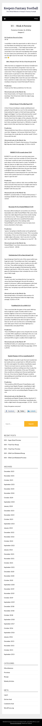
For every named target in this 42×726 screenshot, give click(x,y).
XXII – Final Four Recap (11, 444)
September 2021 (9, 567)
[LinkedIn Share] (32, 411)
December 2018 (9, 606)
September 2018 (9, 619)
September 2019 (9, 602)
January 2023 (8, 528)
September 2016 (9, 632)
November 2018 (9, 611)
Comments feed (9, 704)
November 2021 (9, 558)
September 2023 (9, 524)
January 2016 (8, 637)
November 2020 (9, 576)
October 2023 (8, 519)
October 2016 (8, 628)
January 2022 (8, 550)
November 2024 (9, 493)
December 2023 (9, 510)
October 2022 (8, 541)
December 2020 (9, 571)
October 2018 (8, 615)
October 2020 (8, 580)
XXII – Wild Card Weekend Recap (14, 453)
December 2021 (9, 554)
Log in (6, 695)
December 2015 (9, 641)
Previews (7, 672)
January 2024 (8, 506)
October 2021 (8, 563)
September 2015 (9, 654)
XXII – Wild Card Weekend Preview (15, 458)
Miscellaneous (8, 668)
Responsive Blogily (15, 723)
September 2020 (9, 584)
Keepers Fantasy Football (21, 8)
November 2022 (9, 537)
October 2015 (8, 650)
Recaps (6, 677)
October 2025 (8, 480)
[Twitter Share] (21, 411)
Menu (36, 18)
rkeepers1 (21, 32)
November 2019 (9, 593)
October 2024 (8, 497)
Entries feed (8, 699)
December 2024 (9, 489)
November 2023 (9, 515)
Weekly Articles (9, 681)
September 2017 (9, 624)
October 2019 (8, 598)
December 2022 (9, 532)
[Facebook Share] (10, 411)
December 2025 (9, 471)
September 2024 (9, 502)
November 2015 (9, 645)
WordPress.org (9, 708)
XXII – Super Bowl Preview (12, 440)
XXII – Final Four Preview (12, 449)
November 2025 (9, 476)
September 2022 (9, 545)
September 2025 (9, 484)
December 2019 (9, 589)
